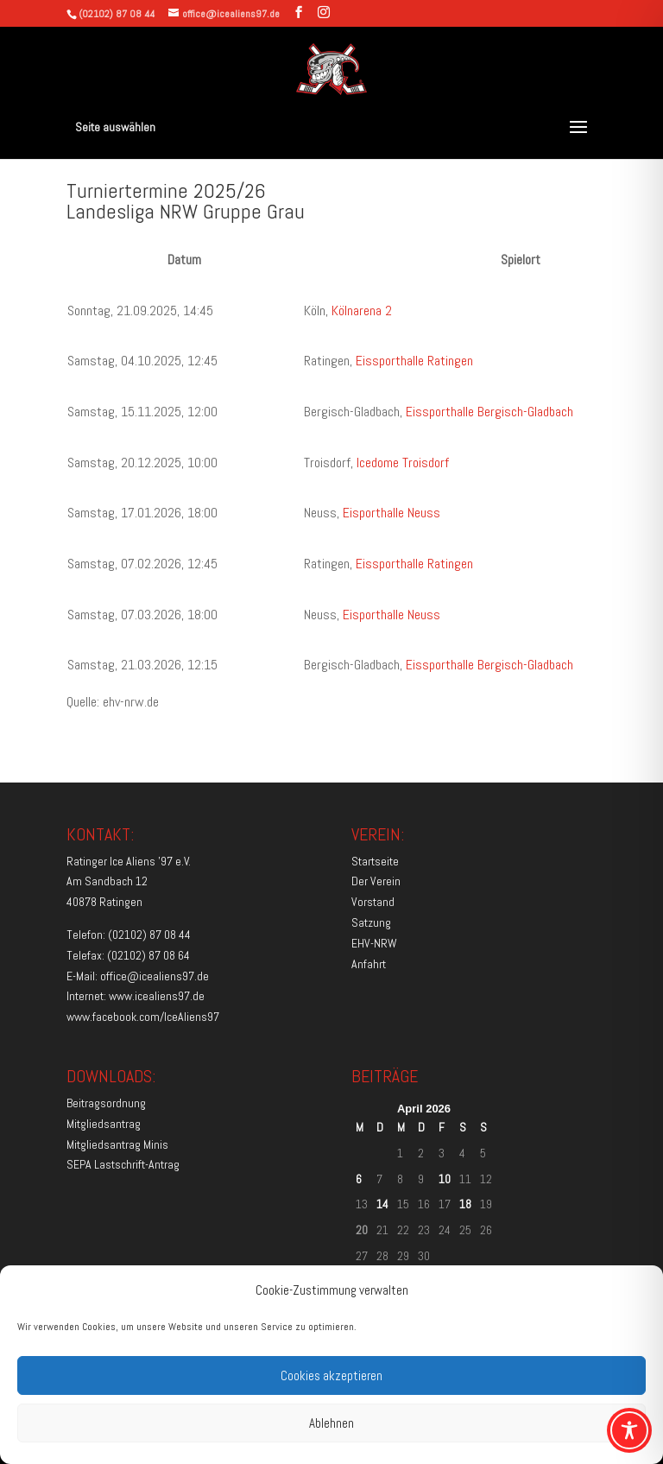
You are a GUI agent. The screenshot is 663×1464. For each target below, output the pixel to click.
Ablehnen (331, 1423)
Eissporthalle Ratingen (414, 361)
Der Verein (376, 881)
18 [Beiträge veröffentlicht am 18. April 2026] (465, 1204)
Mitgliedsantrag (103, 1123)
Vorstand (373, 901)
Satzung (371, 922)
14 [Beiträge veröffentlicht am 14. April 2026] (382, 1204)
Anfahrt (368, 964)
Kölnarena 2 (362, 310)
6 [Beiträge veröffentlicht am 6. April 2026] (359, 1179)
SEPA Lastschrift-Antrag (123, 1164)
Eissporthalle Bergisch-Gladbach (489, 411)
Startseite (375, 861)
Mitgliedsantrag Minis (117, 1144)
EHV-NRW (374, 943)
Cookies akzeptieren (331, 1375)
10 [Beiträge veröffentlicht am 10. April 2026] (445, 1179)
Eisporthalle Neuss (391, 513)
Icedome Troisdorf (403, 462)
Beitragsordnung (106, 1103)
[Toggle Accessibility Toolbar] (629, 1430)
